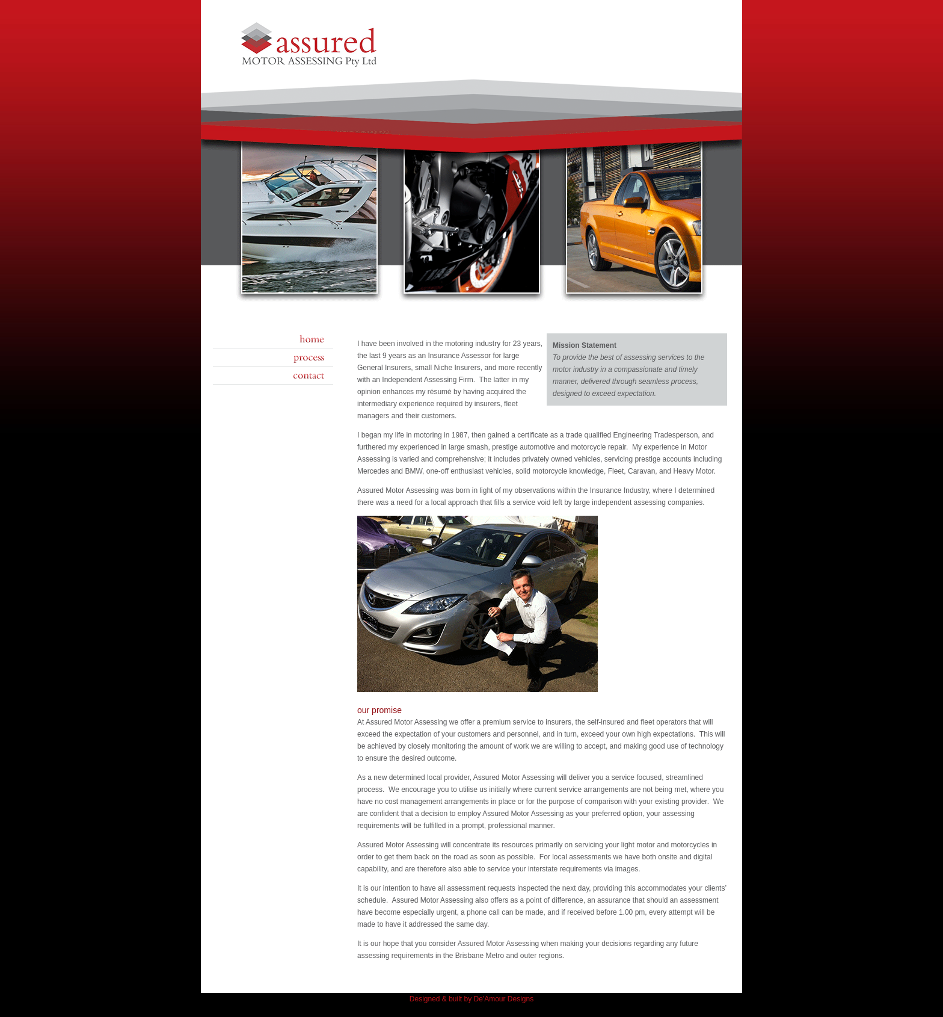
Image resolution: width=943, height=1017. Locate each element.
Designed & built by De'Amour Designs (471, 999)
